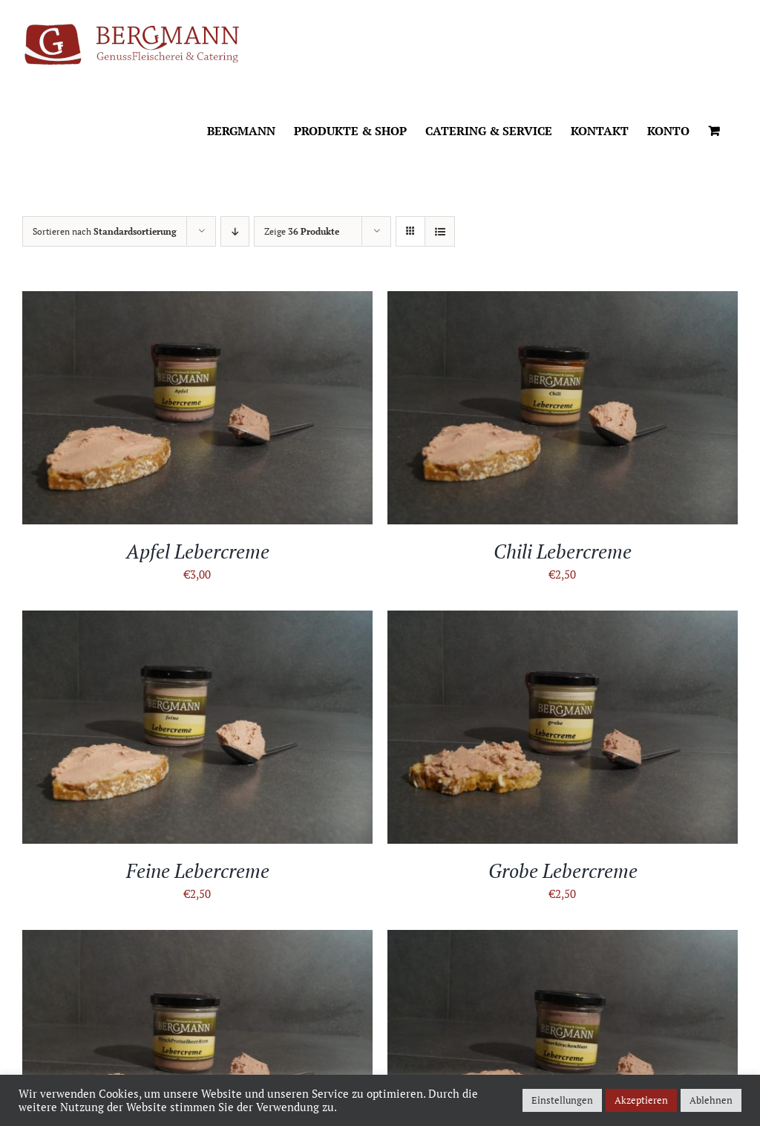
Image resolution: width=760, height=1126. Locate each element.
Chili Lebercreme (563, 551)
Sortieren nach (105, 231)
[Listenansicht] (439, 231)
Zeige (301, 231)
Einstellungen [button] (562, 1100)
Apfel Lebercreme (197, 551)
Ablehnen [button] (711, 1100)
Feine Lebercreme (197, 870)
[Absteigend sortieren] (234, 231)
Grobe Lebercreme (563, 870)
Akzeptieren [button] (641, 1100)
